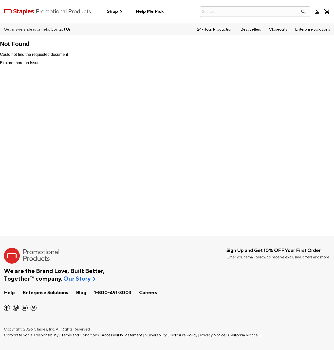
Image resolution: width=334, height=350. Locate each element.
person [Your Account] (317, 12)
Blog (81, 292)
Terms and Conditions (80, 335)
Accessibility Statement (122, 335)
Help (9, 292)
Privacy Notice (212, 335)
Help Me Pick (150, 11)
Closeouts (278, 29)
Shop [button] (116, 11)
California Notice (243, 335)
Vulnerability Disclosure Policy (171, 335)
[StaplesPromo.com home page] (47, 12)
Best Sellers (251, 29)
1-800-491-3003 (112, 292)
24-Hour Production (215, 29)
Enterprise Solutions (312, 29)
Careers (148, 292)
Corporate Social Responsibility (31, 335)
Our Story (77, 279)
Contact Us (61, 29)
